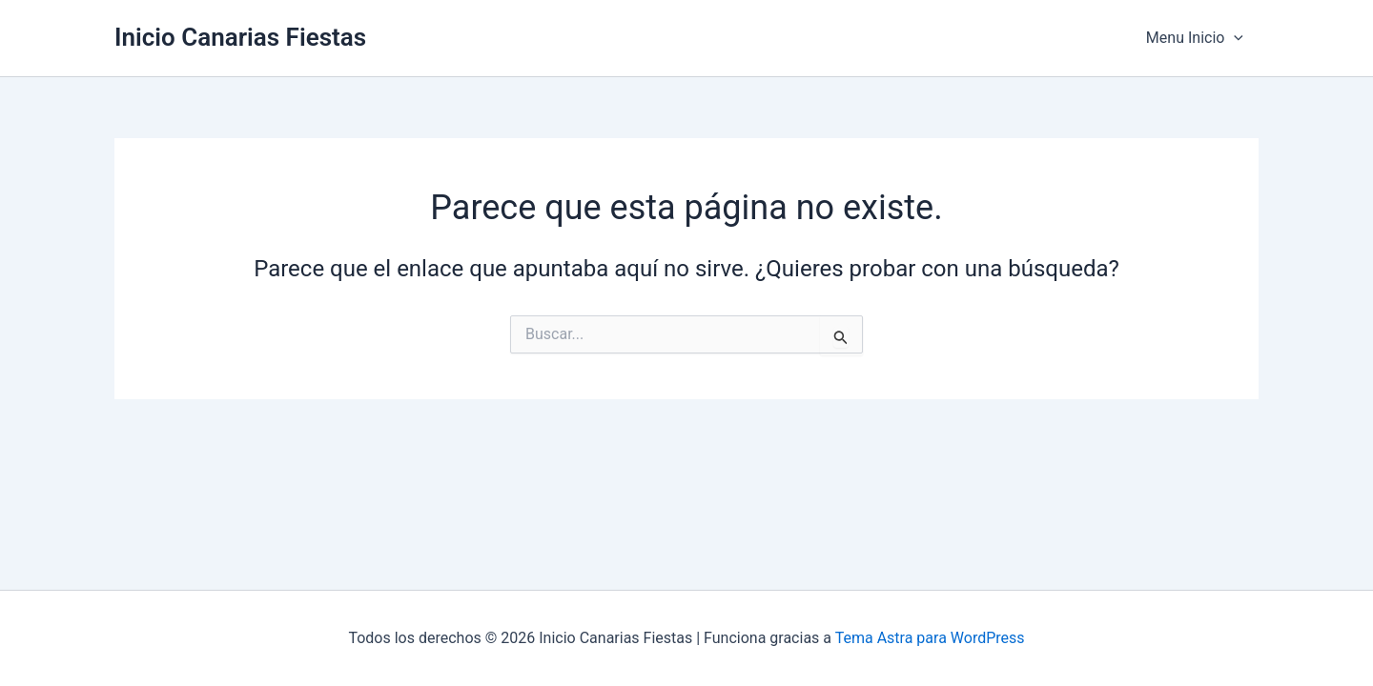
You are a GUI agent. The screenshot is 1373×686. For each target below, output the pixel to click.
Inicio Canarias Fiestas (240, 37)
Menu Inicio (1194, 38)
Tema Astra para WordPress (930, 638)
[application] (1233, 38)
